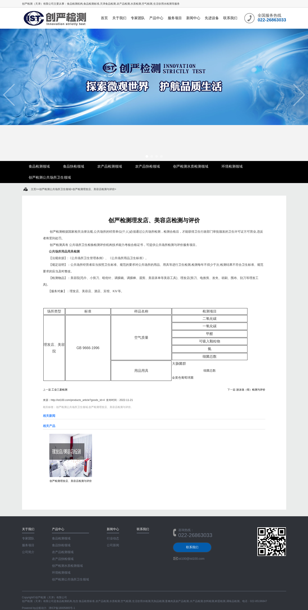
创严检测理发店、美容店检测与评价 (154, 220)
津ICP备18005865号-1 (62, 608)
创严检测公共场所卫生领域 (50, 177)
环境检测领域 (232, 166)
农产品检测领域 (109, 166)
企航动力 (41, 608)
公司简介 (28, 552)
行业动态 (113, 538)
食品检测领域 (39, 166)
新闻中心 (193, 18)
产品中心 (156, 18)
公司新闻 (113, 545)
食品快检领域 (73, 166)
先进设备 (212, 18)
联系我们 (230, 18)
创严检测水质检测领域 (190, 166)
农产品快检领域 (147, 166)
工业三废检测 (59, 389)
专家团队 (138, 18)
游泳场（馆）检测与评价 (250, 389)
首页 (104, 18)
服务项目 (175, 18)
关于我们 (119, 18)
